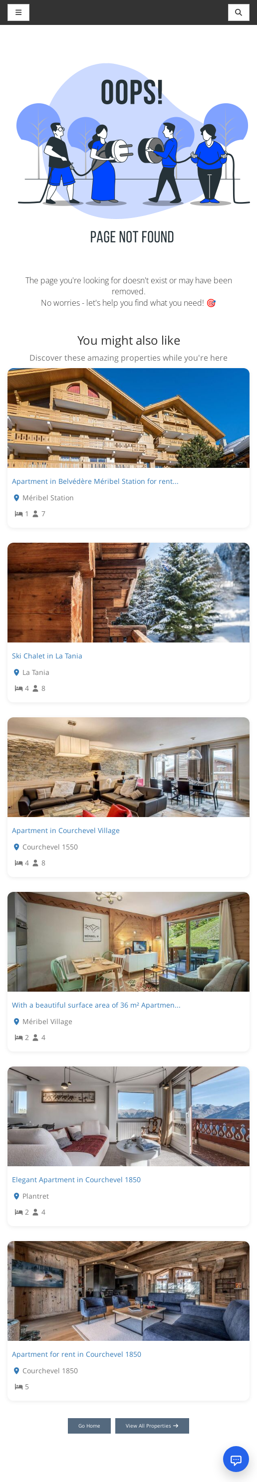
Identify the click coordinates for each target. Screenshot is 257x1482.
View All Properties (152, 1425)
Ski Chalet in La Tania (47, 655)
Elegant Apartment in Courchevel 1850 (76, 1179)
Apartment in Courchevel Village (66, 830)
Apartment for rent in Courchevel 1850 (76, 1354)
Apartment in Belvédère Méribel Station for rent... (95, 481)
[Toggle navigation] (239, 12)
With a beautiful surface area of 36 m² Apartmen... (96, 1005)
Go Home (89, 1425)
